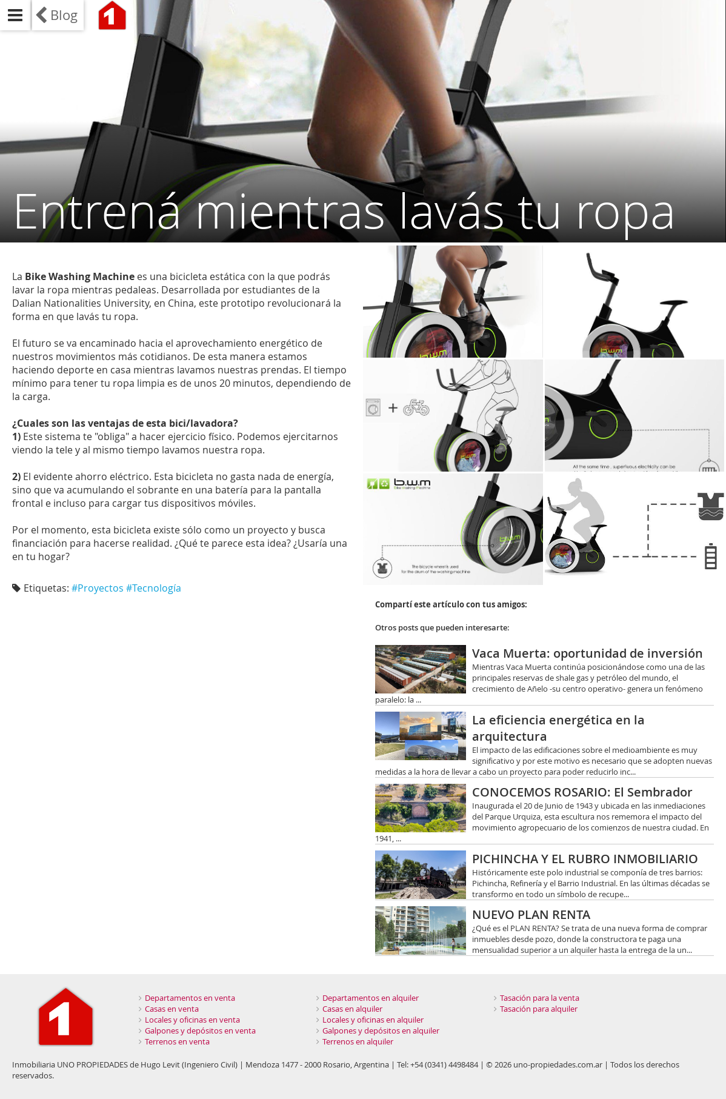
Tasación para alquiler (539, 1008)
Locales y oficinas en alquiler (373, 1019)
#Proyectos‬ (98, 588)
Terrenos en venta (177, 1041)
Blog (64, 15)
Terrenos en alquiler (357, 1041)
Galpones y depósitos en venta (200, 1030)
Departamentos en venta (190, 997)
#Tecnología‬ (153, 588)
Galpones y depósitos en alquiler (380, 1030)
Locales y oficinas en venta (192, 1019)
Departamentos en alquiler (370, 997)
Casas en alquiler (352, 1008)
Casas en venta (172, 1008)
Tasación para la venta (539, 997)
